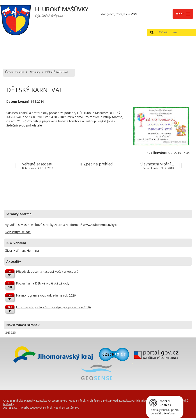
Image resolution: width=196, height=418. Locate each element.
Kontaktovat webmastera (51, 400)
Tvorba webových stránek (36, 407)
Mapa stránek (77, 400)
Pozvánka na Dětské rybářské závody (42, 283)
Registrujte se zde (18, 232)
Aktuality (35, 72)
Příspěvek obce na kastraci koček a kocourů (47, 271)
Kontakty (124, 400)
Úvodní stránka (14, 72)
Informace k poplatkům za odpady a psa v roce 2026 (53, 307)
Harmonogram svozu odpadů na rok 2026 (46, 295)
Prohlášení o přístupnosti (102, 400)
